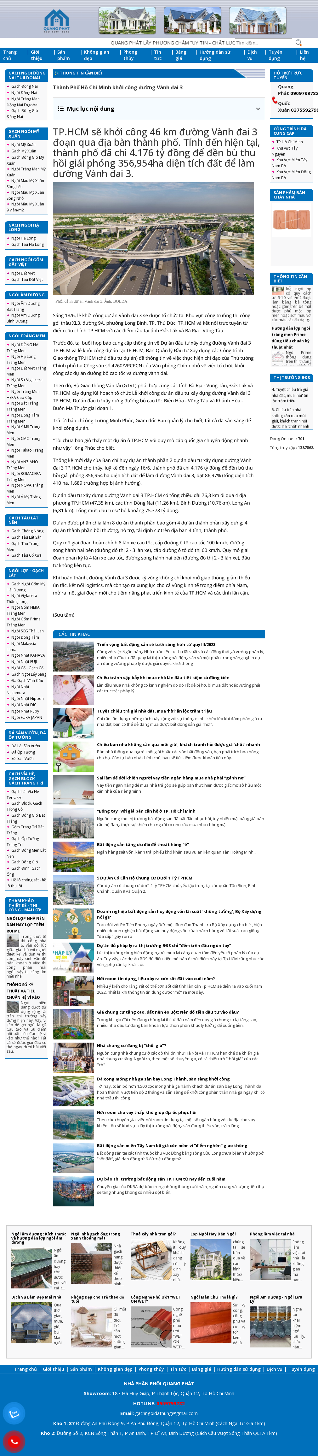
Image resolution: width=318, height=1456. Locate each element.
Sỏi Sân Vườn (22, 758)
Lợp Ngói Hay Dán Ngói (213, 1234)
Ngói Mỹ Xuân (23, 144)
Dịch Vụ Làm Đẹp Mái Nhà (36, 1297)
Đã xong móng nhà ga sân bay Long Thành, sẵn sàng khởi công (163, 1079)
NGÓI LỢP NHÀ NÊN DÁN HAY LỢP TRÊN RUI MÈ (26, 925)
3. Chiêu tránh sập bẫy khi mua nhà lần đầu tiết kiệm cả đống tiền (291, 386)
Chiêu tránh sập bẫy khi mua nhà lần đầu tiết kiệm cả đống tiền (163, 677)
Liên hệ (304, 55)
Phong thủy (130, 55)
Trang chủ (10, 55)
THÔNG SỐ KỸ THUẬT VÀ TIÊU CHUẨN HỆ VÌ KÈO (23, 991)
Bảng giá (180, 55)
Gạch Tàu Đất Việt (27, 279)
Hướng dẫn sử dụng (215, 55)
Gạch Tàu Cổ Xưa (26, 555)
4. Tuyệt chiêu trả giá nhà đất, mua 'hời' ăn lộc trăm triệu (290, 407)
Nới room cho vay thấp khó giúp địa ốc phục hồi (146, 1112)
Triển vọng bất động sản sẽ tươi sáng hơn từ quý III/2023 (156, 644)
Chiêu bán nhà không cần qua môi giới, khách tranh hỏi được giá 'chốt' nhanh (178, 744)
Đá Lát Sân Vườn (25, 746)
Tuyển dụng (275, 55)
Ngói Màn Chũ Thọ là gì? (213, 1297)
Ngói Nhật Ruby (25, 711)
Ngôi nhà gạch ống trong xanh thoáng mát (95, 1236)
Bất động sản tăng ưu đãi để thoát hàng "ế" (143, 844)
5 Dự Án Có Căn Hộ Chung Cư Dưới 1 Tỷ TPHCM (144, 878)
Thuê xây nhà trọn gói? (153, 1234)
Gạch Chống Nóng (27, 531)
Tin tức (158, 55)
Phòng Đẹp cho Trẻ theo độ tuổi (97, 1299)
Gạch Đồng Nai (24, 86)
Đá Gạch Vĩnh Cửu (27, 680)
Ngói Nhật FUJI (24, 661)
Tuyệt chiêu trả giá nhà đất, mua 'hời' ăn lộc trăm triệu (154, 711)
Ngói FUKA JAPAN (26, 717)
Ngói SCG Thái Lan (27, 631)
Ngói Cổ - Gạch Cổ (27, 668)
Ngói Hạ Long (23, 238)
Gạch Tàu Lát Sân (26, 537)
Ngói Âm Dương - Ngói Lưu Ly (276, 1299)
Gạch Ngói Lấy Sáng (28, 674)
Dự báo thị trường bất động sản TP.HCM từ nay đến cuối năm (161, 1179)
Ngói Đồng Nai (24, 92)
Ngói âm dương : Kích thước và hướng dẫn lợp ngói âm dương (38, 1238)
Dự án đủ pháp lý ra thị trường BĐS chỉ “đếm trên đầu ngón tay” (164, 945)
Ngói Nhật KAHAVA (28, 655)
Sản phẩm (63, 55)
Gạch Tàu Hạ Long (27, 244)
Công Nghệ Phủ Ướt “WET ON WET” (155, 1299)
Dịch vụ (252, 55)
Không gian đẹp (96, 55)
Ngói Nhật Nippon (27, 698)
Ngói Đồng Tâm (25, 637)
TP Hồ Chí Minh (289, 142)
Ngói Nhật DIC (24, 704)
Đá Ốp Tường (23, 752)
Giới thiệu (37, 55)
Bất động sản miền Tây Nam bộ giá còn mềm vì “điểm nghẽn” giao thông (172, 1145)
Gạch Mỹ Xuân (23, 151)
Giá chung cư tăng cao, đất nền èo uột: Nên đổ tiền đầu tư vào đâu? (168, 1012)
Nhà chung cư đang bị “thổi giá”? (131, 1045)
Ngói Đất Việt (23, 273)
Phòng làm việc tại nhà (272, 1234)
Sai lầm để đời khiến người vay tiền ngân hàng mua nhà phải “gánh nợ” (171, 778)
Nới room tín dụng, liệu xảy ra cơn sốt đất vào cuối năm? (156, 978)
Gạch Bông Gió (24, 862)
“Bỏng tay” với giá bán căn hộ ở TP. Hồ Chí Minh (146, 811)
